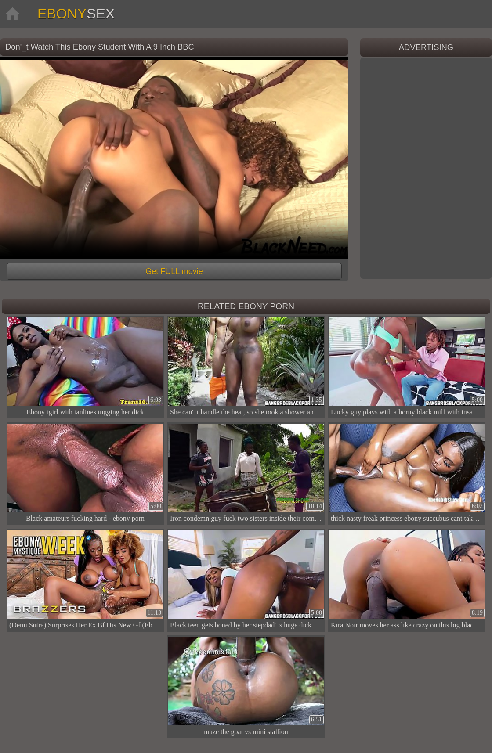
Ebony (76, 14)
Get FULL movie (174, 271)
